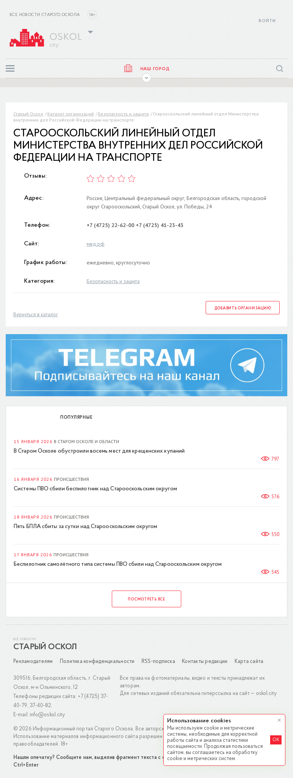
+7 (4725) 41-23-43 (160, 225)
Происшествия (71, 479)
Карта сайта (249, 661)
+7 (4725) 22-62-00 (110, 225)
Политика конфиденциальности (97, 661)
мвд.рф (96, 243)
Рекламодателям (33, 661)
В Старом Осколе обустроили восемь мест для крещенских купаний (99, 451)
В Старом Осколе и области (86, 441)
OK (275, 740)
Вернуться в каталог (35, 314)
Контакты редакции (204, 661)
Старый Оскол (28, 114)
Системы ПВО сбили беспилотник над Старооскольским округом (95, 489)
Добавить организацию (242, 308)
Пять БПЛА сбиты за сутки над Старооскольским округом (85, 527)
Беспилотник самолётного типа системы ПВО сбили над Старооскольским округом (118, 564)
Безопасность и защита (123, 114)
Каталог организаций (70, 114)
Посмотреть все (146, 599)
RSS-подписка (158, 661)
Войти (267, 21)
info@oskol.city (47, 715)
